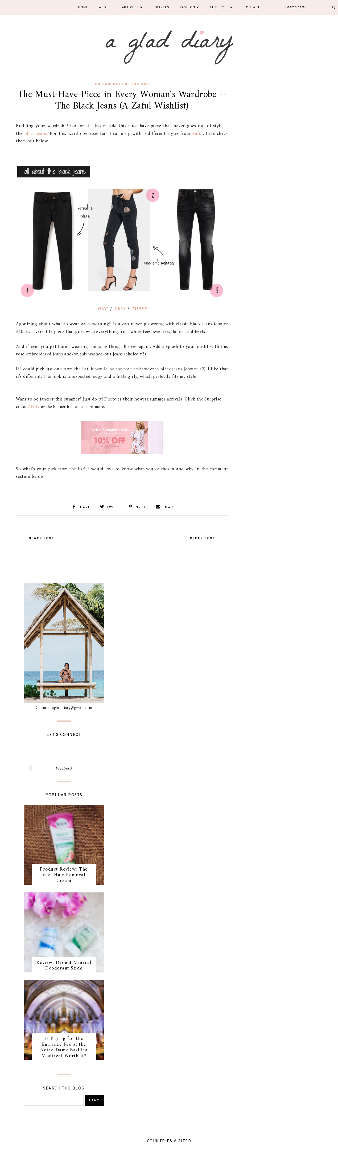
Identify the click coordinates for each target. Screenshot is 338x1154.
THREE (139, 309)
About (105, 7)
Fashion (190, 7)
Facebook (63, 768)
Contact (252, 7)
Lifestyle (221, 7)
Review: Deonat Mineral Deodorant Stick (64, 966)
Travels (162, 7)
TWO (119, 309)
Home (83, 7)
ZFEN (34, 407)
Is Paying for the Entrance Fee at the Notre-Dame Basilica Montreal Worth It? (64, 1047)
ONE (102, 309)
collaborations (112, 84)
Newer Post (41, 538)
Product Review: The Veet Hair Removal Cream (64, 875)
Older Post (202, 538)
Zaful (197, 134)
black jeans (35, 134)
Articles (132, 7)
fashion (140, 84)
